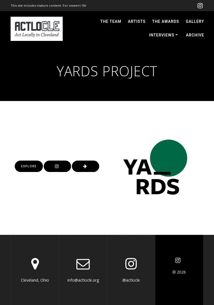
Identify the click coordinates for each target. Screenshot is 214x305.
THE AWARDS (165, 21)
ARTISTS (136, 21)
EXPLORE (29, 166)
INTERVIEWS (161, 35)
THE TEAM (110, 21)
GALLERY (195, 21)
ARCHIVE (195, 35)
